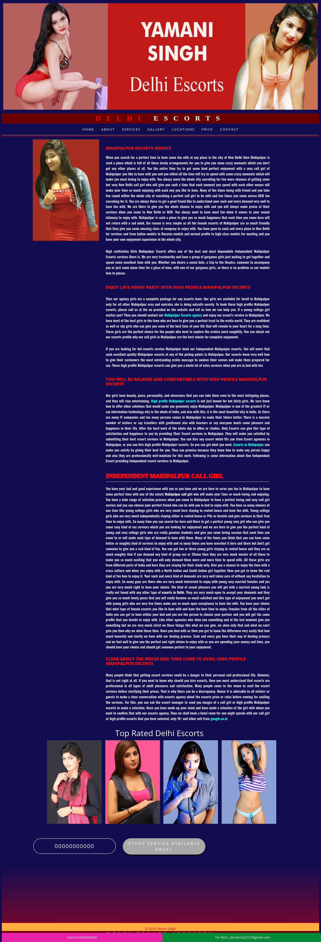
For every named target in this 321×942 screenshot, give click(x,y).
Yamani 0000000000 (82, 937)
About (108, 129)
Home (88, 129)
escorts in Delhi (173, 592)
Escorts (160, 118)
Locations (183, 129)
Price (207, 129)
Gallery (156, 129)
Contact (229, 129)
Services (131, 129)
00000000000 (74, 846)
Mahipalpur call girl (178, 493)
